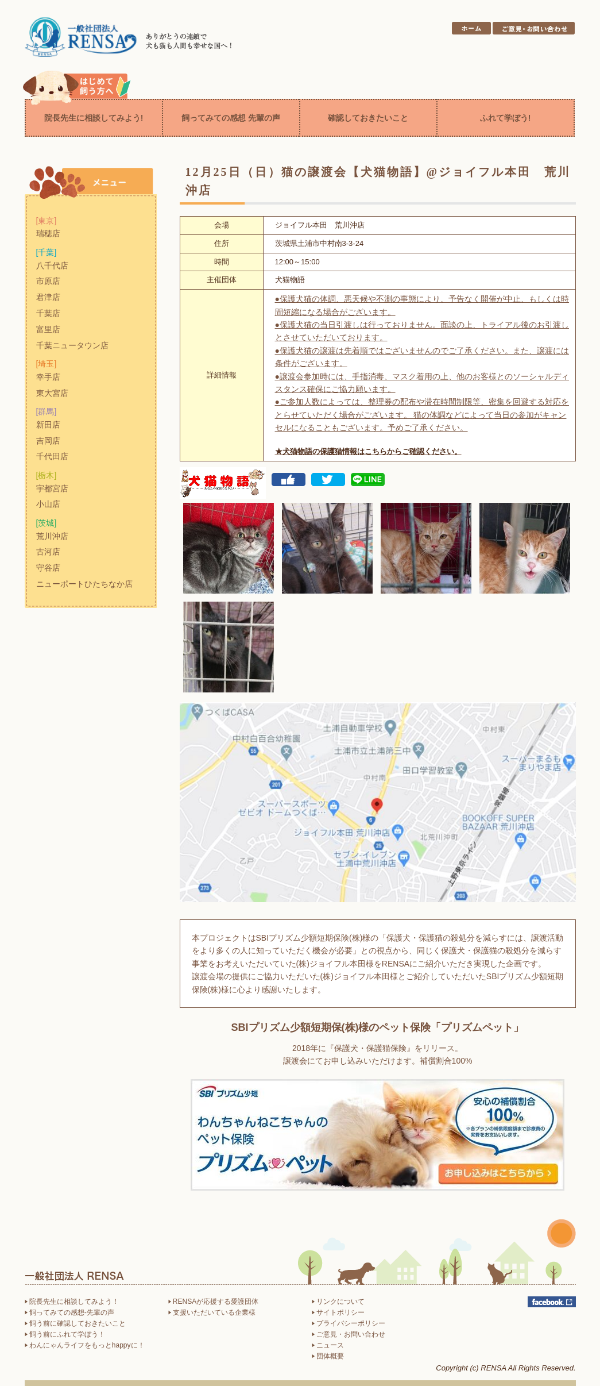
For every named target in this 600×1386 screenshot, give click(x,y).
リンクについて (338, 1302)
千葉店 (48, 313)
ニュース (328, 1345)
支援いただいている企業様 (212, 1312)
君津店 (48, 297)
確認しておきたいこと (368, 117)
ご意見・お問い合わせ (348, 1334)
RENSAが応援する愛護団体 (213, 1302)
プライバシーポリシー (348, 1323)
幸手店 (48, 377)
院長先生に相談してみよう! (94, 117)
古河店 (48, 551)
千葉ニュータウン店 (72, 345)
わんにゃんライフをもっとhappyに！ (85, 1345)
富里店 (48, 329)
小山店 (48, 504)
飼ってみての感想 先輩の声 (230, 117)
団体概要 (328, 1356)
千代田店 (52, 456)
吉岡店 (48, 440)
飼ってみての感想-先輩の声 (69, 1312)
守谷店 (48, 567)
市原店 (48, 281)
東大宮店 (52, 393)
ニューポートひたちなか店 (84, 583)
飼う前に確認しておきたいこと (75, 1323)
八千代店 (52, 265)
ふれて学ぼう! (505, 117)
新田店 (48, 424)
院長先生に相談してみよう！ (72, 1302)
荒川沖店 (52, 536)
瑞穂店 (48, 233)
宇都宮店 (52, 488)
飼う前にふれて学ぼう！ (65, 1334)
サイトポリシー (338, 1312)
